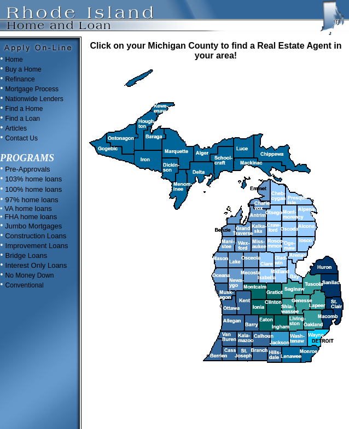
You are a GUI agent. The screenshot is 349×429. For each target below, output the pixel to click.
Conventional (24, 285)
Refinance (20, 79)
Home (14, 59)
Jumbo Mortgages (32, 226)
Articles (16, 128)
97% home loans (32, 200)
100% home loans (32, 189)
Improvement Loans (36, 246)
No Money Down (29, 275)
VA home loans (27, 208)
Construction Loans (35, 236)
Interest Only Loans (36, 265)
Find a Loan (22, 118)
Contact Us (21, 138)
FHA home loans (30, 217)
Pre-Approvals (26, 169)
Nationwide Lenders (34, 99)
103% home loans (32, 179)
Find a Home (24, 109)
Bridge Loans (26, 255)
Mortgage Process (32, 89)
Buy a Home (23, 69)
